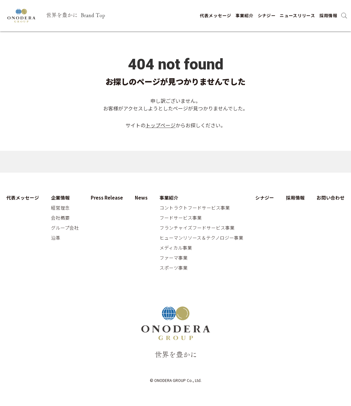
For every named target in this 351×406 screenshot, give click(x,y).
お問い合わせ (331, 197)
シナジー (267, 15)
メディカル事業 (176, 248)
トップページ (160, 125)
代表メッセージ (215, 15)
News (141, 197)
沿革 (55, 238)
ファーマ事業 (174, 258)
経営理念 (60, 208)
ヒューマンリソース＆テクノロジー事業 (201, 238)
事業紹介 (244, 15)
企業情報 (60, 197)
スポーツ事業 (174, 268)
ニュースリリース (297, 15)
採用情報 (328, 15)
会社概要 (60, 218)
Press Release (107, 197)
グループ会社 (65, 228)
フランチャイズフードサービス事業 (197, 228)
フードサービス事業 (181, 218)
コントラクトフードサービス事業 (195, 208)
